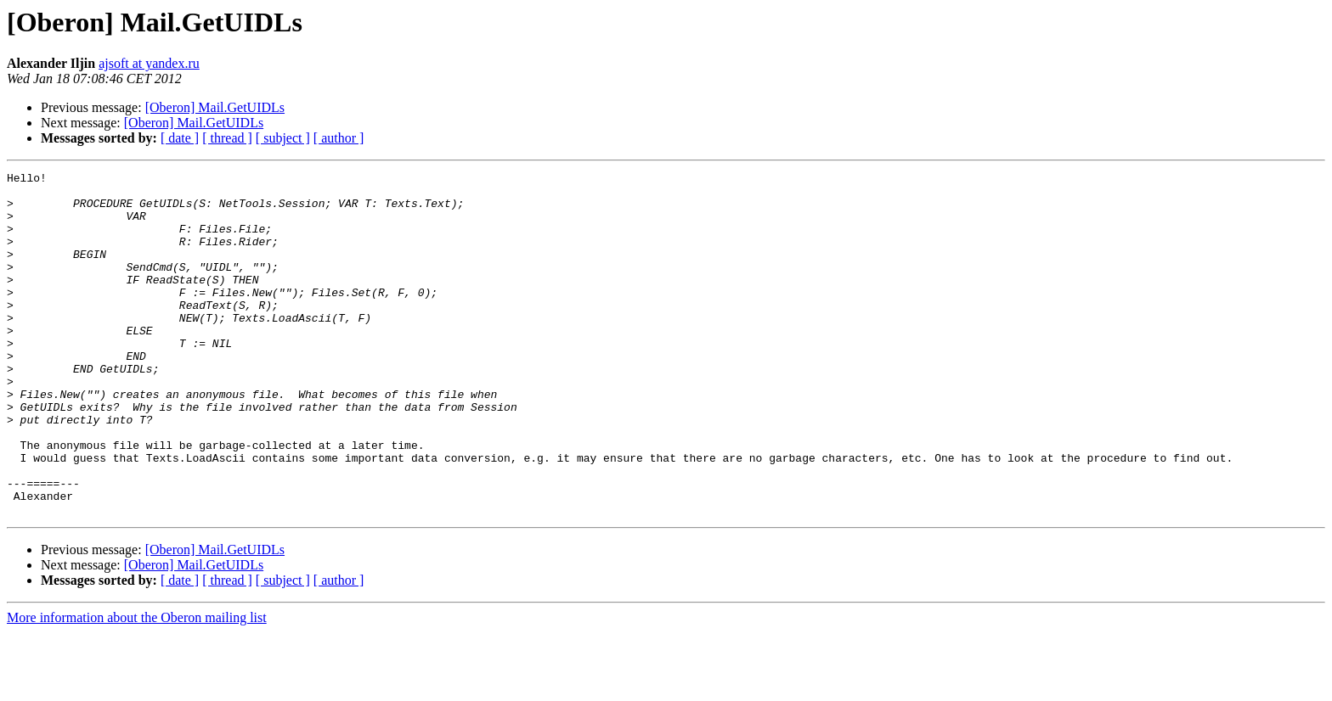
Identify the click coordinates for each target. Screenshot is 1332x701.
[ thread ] (227, 138)
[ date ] (180, 138)
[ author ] (338, 138)
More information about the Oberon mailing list (137, 686)
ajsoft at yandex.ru (149, 63)
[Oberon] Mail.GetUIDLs (215, 107)
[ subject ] (283, 138)
